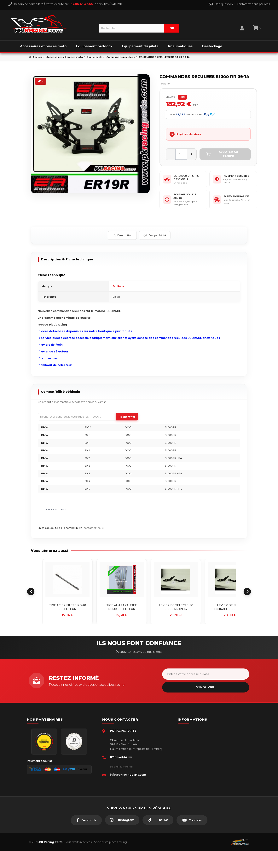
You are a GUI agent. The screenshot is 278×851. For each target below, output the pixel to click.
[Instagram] (122, 820)
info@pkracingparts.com (128, 774)
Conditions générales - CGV (202, 734)
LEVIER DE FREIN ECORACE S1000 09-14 (230, 607)
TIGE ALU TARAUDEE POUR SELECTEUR (121, 607)
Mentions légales (196, 746)
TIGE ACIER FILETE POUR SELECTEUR (67, 607)
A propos (191, 758)
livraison (190, 740)
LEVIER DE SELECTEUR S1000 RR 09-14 (176, 607)
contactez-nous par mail (253, 4)
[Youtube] (192, 820)
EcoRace (118, 286)
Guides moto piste (196, 770)
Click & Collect (194, 764)
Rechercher (127, 416)
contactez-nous (93, 527)
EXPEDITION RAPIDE (236, 196)
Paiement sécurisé (197, 729)
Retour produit (194, 752)
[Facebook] (86, 820)
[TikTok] (157, 820)
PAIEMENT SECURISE (236, 176)
